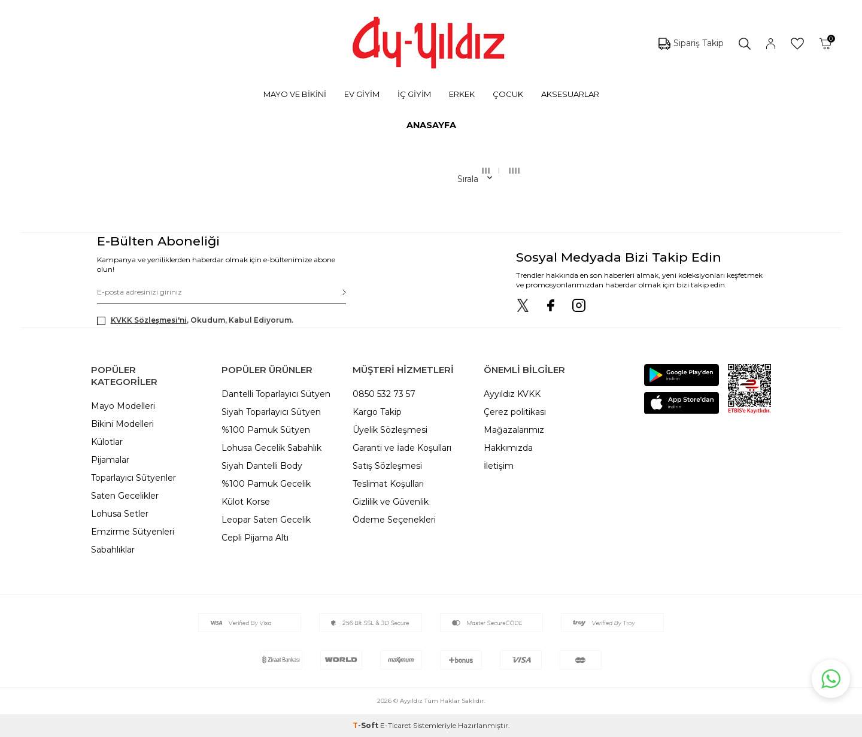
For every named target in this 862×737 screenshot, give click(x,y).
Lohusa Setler (119, 513)
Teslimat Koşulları (388, 483)
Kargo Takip (377, 412)
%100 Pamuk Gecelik (266, 483)
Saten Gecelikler (125, 495)
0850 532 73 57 (384, 394)
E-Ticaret (395, 725)
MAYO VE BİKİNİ (294, 94)
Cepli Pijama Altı (255, 537)
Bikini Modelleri (122, 423)
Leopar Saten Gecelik (266, 519)
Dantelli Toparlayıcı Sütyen (275, 394)
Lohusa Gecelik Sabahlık (271, 447)
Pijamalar (110, 459)
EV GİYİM (362, 94)
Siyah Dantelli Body (261, 465)
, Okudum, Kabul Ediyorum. (195, 320)
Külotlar (107, 441)
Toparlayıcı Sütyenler (133, 477)
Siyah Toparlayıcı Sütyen (271, 412)
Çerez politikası (515, 412)
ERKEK (462, 94)
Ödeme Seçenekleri (394, 519)
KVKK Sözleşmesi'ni (149, 320)
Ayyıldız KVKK (512, 394)
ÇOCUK (508, 94)
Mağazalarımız (514, 429)
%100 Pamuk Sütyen (265, 429)
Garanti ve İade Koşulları (402, 447)
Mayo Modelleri (123, 406)
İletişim (499, 465)
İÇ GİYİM (414, 94)
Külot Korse (245, 501)
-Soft (366, 725)
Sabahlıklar (113, 549)
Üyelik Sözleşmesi (390, 429)
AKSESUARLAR (570, 94)
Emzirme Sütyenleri (132, 531)
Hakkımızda (508, 447)
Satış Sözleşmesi (387, 465)
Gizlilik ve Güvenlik (391, 501)
